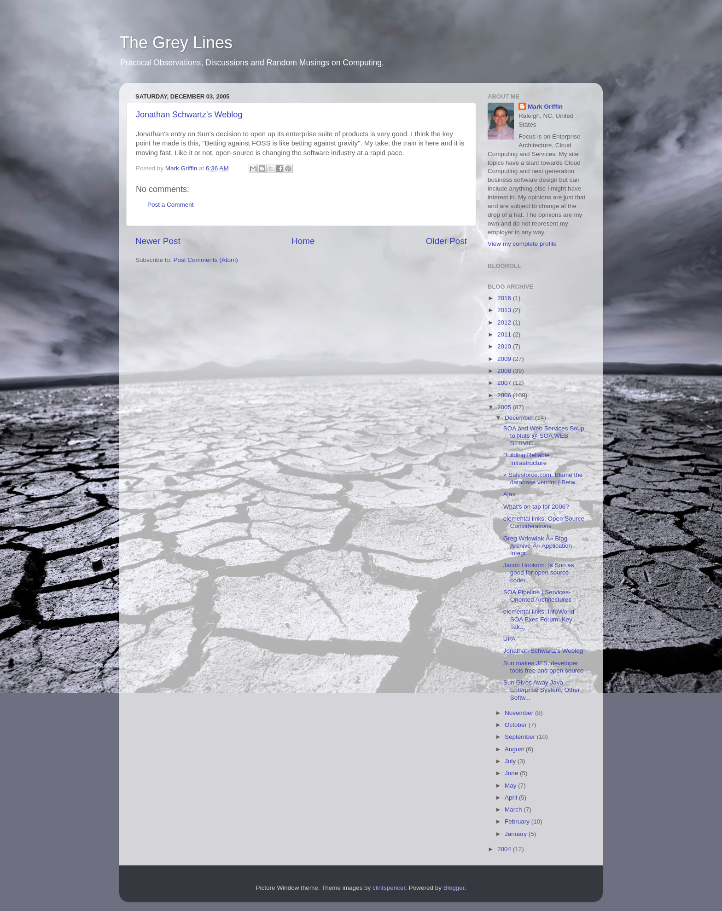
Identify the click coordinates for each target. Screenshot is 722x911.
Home (302, 241)
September (521, 736)
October (517, 724)
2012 (505, 322)
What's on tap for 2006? (536, 506)
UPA (509, 638)
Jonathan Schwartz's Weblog (189, 114)
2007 (505, 382)
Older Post (446, 241)
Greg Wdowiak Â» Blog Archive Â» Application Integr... (537, 546)
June (512, 773)
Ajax (509, 494)
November (520, 712)
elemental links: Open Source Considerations (543, 522)
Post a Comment (170, 204)
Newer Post (157, 241)
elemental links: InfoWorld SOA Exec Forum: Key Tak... (538, 619)
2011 (505, 334)
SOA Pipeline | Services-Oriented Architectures (537, 596)
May (511, 785)
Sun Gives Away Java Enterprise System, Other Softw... (541, 690)
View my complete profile (522, 243)
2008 (505, 370)
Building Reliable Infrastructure (526, 459)
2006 (505, 395)
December (520, 417)
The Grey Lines (176, 42)
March (514, 809)
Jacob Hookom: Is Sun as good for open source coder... (538, 572)
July (511, 761)
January (517, 833)
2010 (505, 346)
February (518, 821)
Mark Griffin (545, 106)
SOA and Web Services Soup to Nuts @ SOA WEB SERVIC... (543, 436)
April (512, 797)
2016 (505, 298)
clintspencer (389, 887)
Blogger (454, 887)
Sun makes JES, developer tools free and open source (543, 667)
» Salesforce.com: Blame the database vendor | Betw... (543, 478)
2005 (505, 407)
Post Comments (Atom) (206, 259)
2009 (505, 358)
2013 (505, 310)
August (515, 749)
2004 (505, 849)
